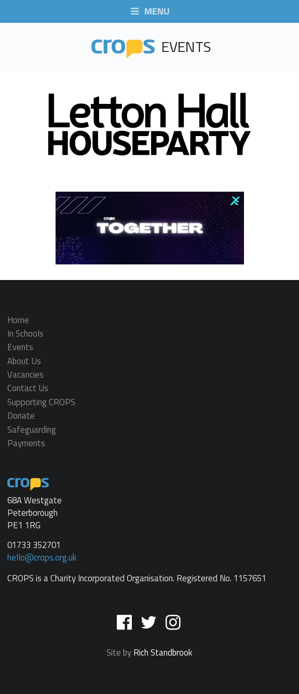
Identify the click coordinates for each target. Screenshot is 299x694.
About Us (24, 361)
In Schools (25, 333)
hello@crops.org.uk (42, 557)
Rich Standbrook (163, 652)
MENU (149, 11)
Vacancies (25, 374)
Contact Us (27, 388)
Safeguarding (31, 429)
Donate (21, 416)
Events (20, 347)
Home (18, 321)
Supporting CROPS (41, 402)
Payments (26, 442)
